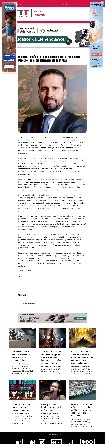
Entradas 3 (22, 270)
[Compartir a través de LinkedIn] (28, 277)
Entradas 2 (30, 270)
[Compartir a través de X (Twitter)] (24, 277)
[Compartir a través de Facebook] (19, 277)
